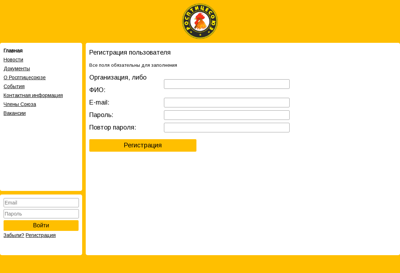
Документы (17, 68)
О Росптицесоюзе (25, 77)
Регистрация (41, 235)
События (14, 86)
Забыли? (14, 235)
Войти (41, 225)
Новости (13, 59)
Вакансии (15, 113)
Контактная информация (33, 95)
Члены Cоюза (20, 104)
